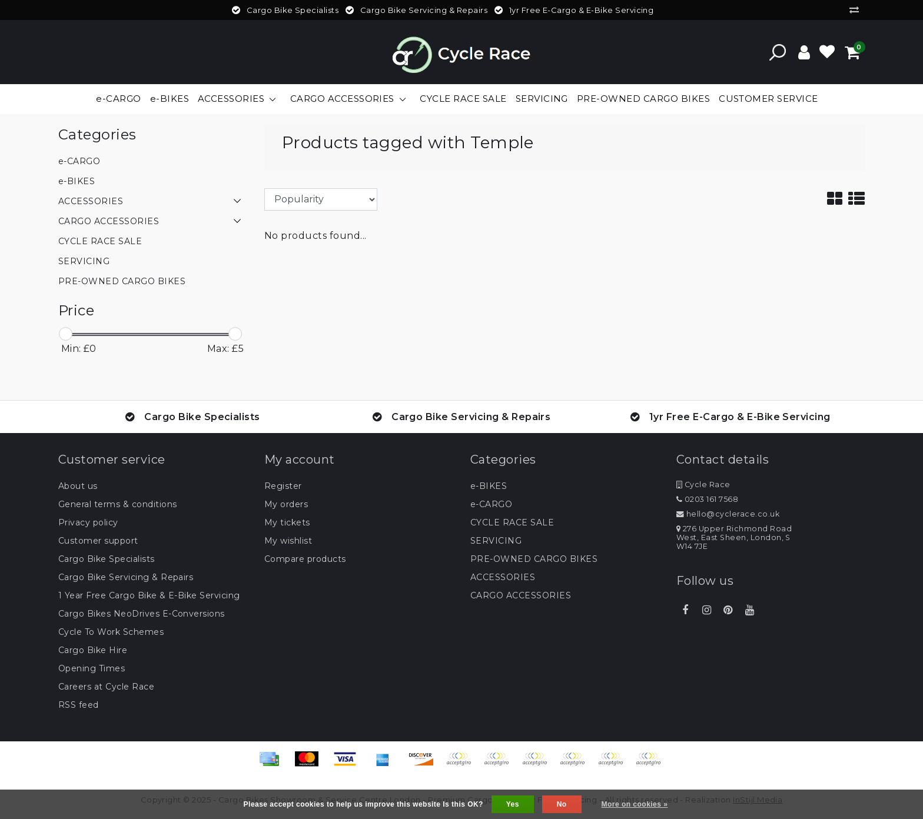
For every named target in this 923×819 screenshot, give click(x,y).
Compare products (305, 559)
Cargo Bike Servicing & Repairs (125, 577)
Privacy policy (88, 522)
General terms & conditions (117, 504)
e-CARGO (491, 504)
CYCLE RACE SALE (512, 522)
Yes (512, 804)
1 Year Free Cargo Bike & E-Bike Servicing (149, 595)
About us (78, 486)
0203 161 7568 (707, 499)
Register (283, 486)
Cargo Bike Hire (92, 650)
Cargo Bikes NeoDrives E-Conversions (141, 613)
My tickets (287, 522)
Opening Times (91, 668)
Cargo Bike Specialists (106, 559)
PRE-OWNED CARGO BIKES (533, 559)
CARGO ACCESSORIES (520, 595)
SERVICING (496, 540)
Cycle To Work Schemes (111, 632)
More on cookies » (635, 804)
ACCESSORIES (502, 577)
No (562, 804)
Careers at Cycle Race (106, 686)
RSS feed (78, 705)
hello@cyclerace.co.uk (727, 514)
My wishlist (288, 540)
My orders (286, 504)
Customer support (98, 540)
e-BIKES (488, 486)
